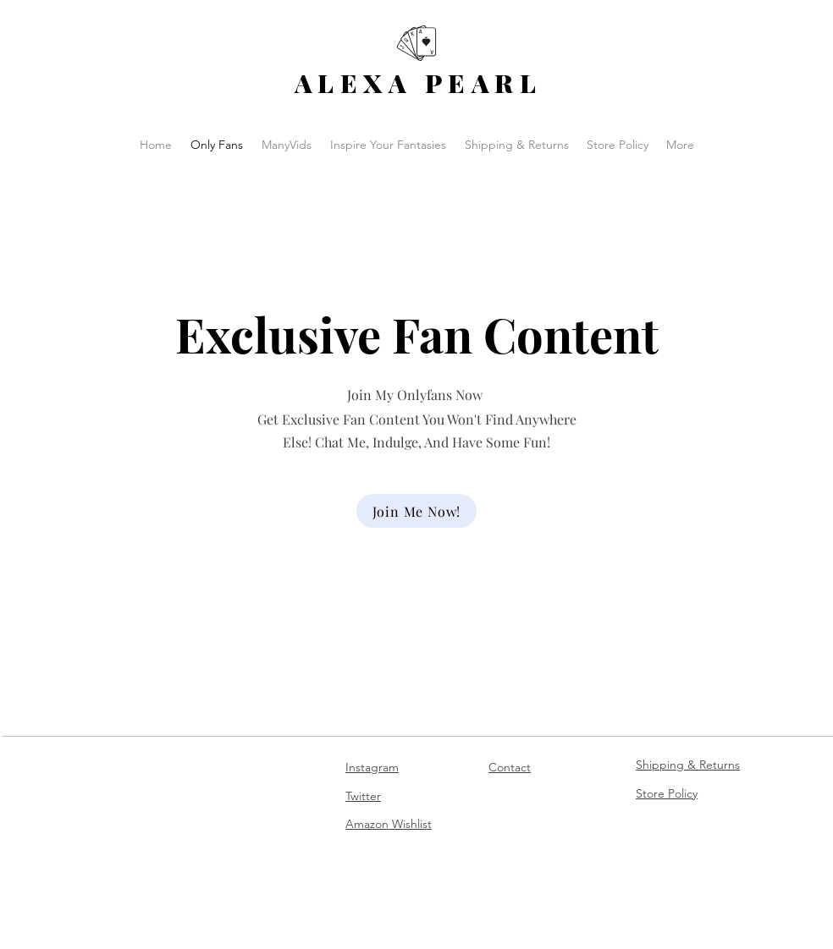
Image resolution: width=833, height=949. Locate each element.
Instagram (372, 767)
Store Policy (667, 793)
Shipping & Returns (688, 764)
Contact (509, 767)
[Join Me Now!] (416, 511)
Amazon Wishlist (388, 823)
